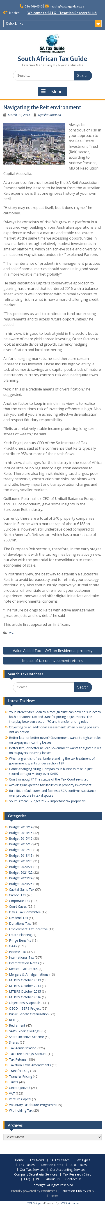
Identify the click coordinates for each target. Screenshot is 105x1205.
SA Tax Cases (60, 1160)
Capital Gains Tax (21, 889)
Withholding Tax (20, 1110)
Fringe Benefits (20, 940)
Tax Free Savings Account (28, 1054)
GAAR (13, 946)
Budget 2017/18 (20, 850)
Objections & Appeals (25, 1003)
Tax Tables (27, 1165)
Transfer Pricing (20, 1076)
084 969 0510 (34, 6)
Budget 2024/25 (20, 884)
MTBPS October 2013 (25, 980)
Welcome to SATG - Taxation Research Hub (62, 13)
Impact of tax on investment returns (52, 660)
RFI (38, 1179)
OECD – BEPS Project (25, 1008)
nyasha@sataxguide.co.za (67, 6)
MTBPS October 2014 (25, 986)
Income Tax (17, 952)
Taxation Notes (51, 1165)
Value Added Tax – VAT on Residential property (52, 650)
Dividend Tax (18, 918)
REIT (12, 633)
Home (19, 1160)
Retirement (17, 1025)
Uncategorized (19, 1088)
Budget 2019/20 (20, 861)
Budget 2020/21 (20, 867)
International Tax (21, 957)
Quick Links (14, 24)
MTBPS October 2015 (25, 991)
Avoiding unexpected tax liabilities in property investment (50, 785)
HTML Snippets (34, 1203)
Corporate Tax (19, 901)
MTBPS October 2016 (25, 997)
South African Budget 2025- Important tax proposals (47, 801)
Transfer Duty (19, 1071)
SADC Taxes (78, 1165)
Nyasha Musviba (49, 115)
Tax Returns (18, 1059)
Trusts (13, 1082)
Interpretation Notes (24, 963)
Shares (14, 1042)
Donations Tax (20, 923)
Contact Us (73, 1179)
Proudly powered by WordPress (34, 1191)
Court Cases (18, 906)
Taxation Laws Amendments (30, 1065)
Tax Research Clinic (77, 1174)
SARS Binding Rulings (24, 1031)
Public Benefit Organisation (29, 1014)
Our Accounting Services (67, 1169)
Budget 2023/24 (20, 878)
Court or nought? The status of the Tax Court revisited (48, 779)
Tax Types (82, 1160)
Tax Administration (23, 1048)
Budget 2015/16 (20, 838)
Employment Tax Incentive (28, 929)
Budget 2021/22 (20, 872)
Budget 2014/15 (20, 833)
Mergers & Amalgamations (28, 974)
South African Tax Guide (52, 59)
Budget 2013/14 (20, 827)
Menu (51, 91)
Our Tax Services (32, 1169)
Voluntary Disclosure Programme (33, 1105)
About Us (53, 1179)
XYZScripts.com (70, 1203)
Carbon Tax (17, 895)
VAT (12, 1093)
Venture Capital (20, 1099)
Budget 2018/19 (20, 855)
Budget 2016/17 (20, 844)
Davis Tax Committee (25, 912)
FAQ (27, 1179)
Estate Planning (20, 935)
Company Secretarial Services (35, 1174)
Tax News (37, 1160)
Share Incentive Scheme (26, 1037)
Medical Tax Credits (23, 969)
